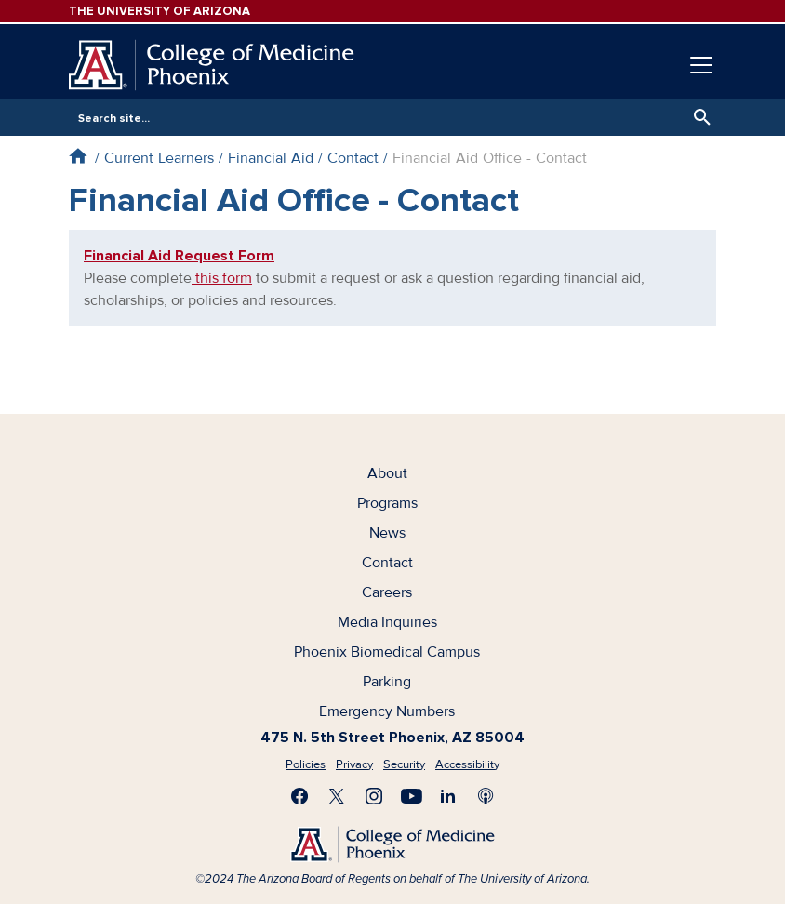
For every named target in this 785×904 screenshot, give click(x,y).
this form (222, 278)
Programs (387, 503)
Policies (306, 764)
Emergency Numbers (387, 711)
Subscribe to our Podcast (485, 796)
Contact (353, 158)
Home (77, 156)
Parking (387, 681)
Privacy (354, 764)
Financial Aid (270, 158)
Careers (387, 592)
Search (697, 117)
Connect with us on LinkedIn (448, 796)
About (387, 473)
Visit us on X (337, 796)
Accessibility (467, 764)
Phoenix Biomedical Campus (387, 652)
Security (404, 764)
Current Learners (159, 158)
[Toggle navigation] (701, 65)
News (387, 533)
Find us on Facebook (299, 796)
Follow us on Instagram (374, 796)
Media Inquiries (387, 622)
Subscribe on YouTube (411, 796)
